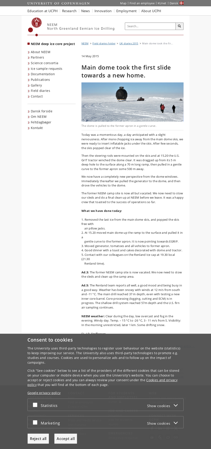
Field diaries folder (103, 43)
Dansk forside (41, 111)
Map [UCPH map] (123, 3)
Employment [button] (126, 11)
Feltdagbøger (41, 122)
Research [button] (69, 11)
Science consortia (44, 63)
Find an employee (142, 3)
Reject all (38, 438)
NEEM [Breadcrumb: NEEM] (84, 43)
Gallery (36, 85)
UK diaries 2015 (128, 43)
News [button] (85, 11)
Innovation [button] (103, 11)
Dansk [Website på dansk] (174, 3)
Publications (40, 79)
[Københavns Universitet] (35, 27)
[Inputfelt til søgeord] (150, 26)
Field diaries (40, 90)
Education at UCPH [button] (42, 11)
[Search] (179, 26)
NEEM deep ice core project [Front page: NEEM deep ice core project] (53, 44)
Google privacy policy (44, 393)
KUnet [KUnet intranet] (162, 3)
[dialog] (105, 391)
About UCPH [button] (151, 11)
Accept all (66, 438)
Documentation (43, 74)
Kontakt (37, 128)
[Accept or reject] (36, 404)
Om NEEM (39, 116)
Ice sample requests (47, 68)
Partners (37, 57)
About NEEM (40, 52)
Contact (37, 96)
